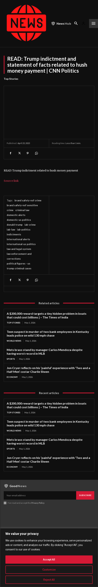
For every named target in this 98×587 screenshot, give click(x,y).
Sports (11, 359)
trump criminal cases (19, 268)
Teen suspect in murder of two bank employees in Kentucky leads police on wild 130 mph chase (48, 333)
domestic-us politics (19, 219)
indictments (14, 234)
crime (10, 210)
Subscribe (85, 495)
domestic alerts (16, 214)
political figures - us (18, 263)
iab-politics (23, 229)
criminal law (22, 210)
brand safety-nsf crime (28, 200)
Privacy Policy (37, 503)
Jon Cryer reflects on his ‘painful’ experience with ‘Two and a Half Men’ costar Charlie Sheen (48, 369)
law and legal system (19, 248)
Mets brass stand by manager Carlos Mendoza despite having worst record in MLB (45, 351)
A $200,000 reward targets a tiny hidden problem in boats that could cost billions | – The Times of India (46, 315)
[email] (40, 495)
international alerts (18, 239)
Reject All (49, 579)
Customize (49, 569)
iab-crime (30, 224)
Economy (12, 377)
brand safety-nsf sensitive (22, 205)
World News (14, 341)
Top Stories (11, 79)
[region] (49, 557)
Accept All (49, 559)
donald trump (15, 224)
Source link (11, 180)
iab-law (11, 229)
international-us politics (21, 244)
